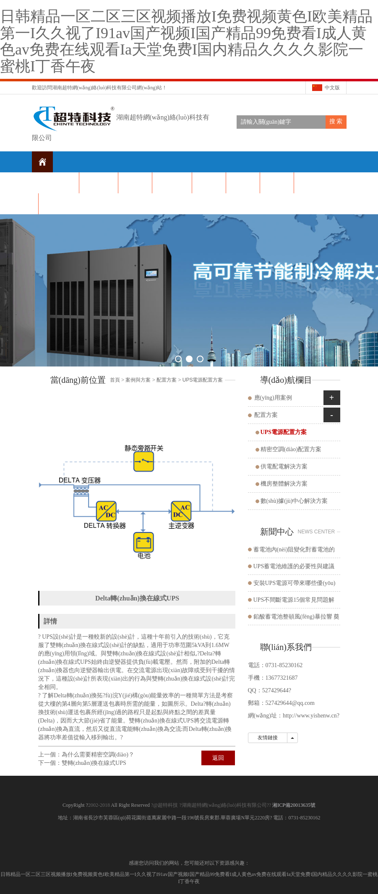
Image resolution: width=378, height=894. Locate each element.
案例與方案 (138, 380)
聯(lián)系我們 (57, 203)
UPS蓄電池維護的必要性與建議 (294, 566)
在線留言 (311, 182)
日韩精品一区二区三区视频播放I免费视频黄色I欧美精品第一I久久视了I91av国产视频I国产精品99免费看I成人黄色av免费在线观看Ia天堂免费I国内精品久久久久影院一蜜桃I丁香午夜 (186, 41)
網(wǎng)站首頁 (58, 182)
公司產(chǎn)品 (172, 182)
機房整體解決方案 (284, 484)
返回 (218, 758)
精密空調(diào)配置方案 (291, 449)
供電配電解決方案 (284, 466)
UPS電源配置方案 (202, 380)
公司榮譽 (243, 182)
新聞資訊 (135, 182)
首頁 (115, 380)
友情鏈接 (268, 738)
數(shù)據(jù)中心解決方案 (294, 501)
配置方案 (166, 380)
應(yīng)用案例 (273, 398)
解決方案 (209, 182)
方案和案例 (277, 182)
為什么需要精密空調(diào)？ (98, 754)
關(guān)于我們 (98, 182)
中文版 (332, 88)
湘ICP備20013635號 (293, 805)
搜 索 (336, 121)
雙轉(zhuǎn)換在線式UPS (94, 763)
